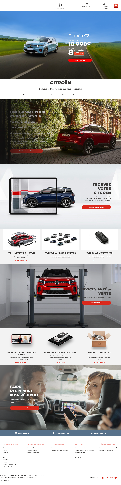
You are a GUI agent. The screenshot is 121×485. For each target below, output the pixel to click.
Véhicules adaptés (32, 450)
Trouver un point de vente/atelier (84, 450)
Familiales (5, 459)
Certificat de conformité (106, 450)
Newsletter (78, 457)
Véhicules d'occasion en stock (59, 450)
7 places (5, 462)
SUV (4, 457)
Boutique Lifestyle (80, 452)
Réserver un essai (80, 448)
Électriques (6, 448)
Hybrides (5, 450)
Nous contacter (79, 455)
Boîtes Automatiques (9, 467)
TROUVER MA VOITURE (57, 444)
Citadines (5, 452)
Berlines (5, 455)
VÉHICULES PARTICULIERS (10, 444)
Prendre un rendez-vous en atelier (108, 448)
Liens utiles (79, 444)
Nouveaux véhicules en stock (59, 448)
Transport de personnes (9, 464)
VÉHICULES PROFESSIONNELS (35, 444)
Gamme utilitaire (31, 448)
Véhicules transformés (33, 452)
